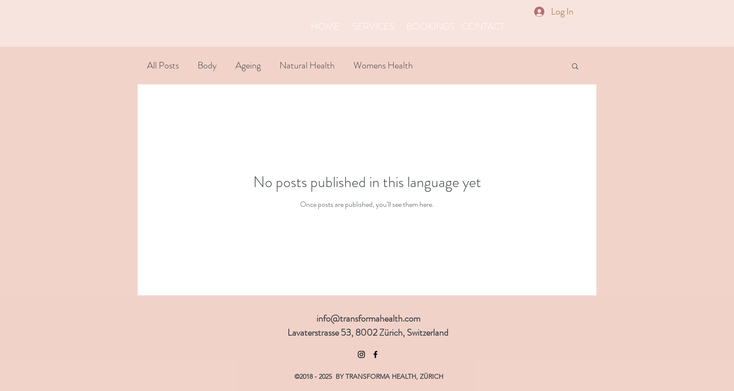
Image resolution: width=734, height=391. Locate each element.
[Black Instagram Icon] (361, 354)
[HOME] (325, 27)
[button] (575, 67)
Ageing (248, 65)
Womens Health (383, 65)
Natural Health (307, 65)
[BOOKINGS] (430, 27)
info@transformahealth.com (368, 318)
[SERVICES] (373, 27)
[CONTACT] (482, 27)
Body (207, 65)
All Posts (163, 65)
